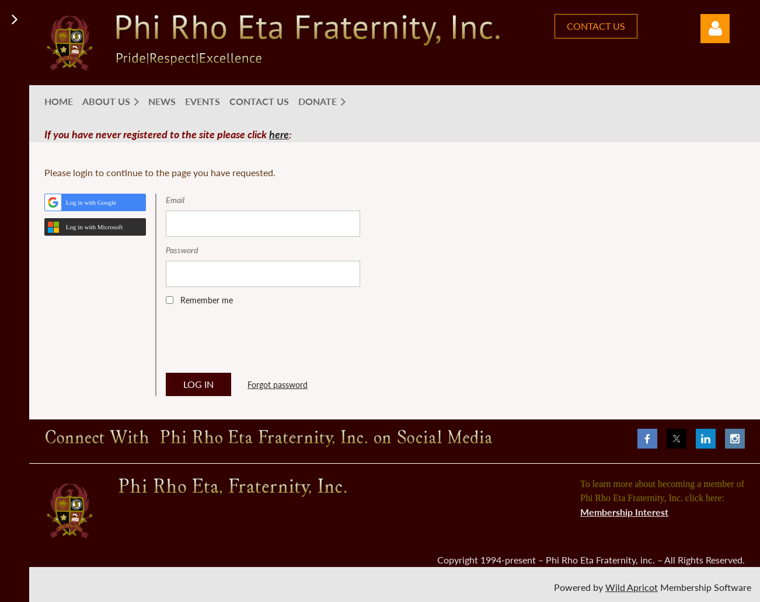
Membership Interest (624, 511)
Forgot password (277, 385)
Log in (715, 28)
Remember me (206, 300)
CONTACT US (596, 26)
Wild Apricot (631, 587)
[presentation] (254, 343)
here (279, 134)
